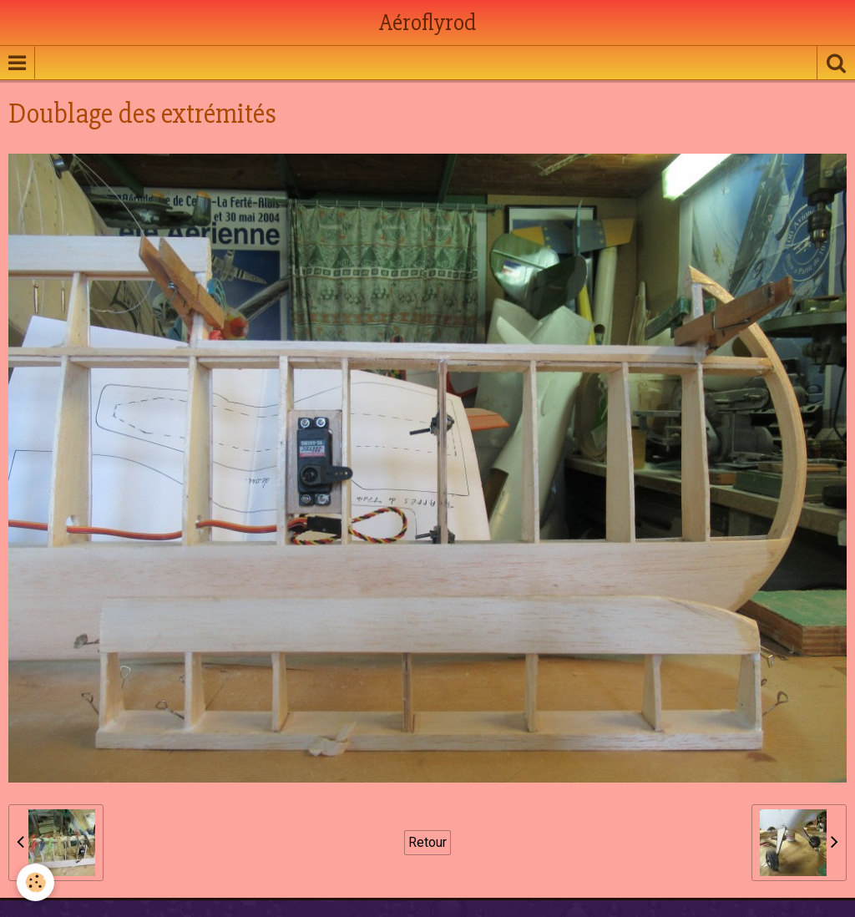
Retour (427, 842)
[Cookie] (35, 882)
